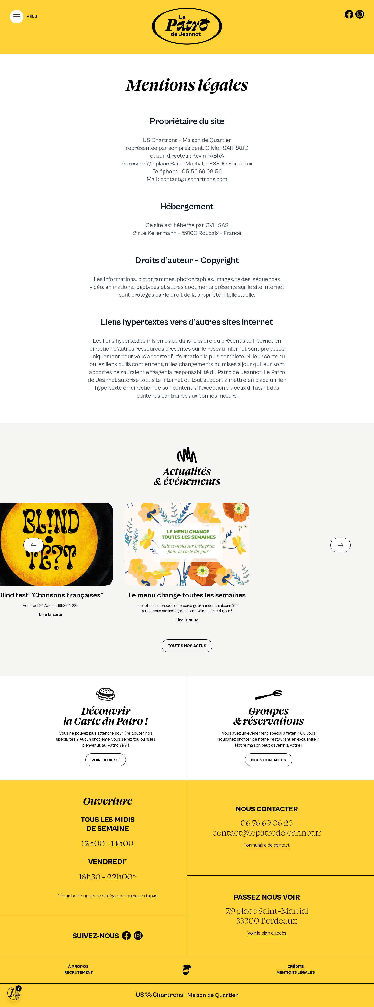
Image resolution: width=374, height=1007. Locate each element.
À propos (78, 966)
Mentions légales (295, 972)
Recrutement (78, 972)
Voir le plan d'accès (266, 933)
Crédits (295, 966)
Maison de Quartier (210, 995)
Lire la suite (50, 614)
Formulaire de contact (267, 845)
